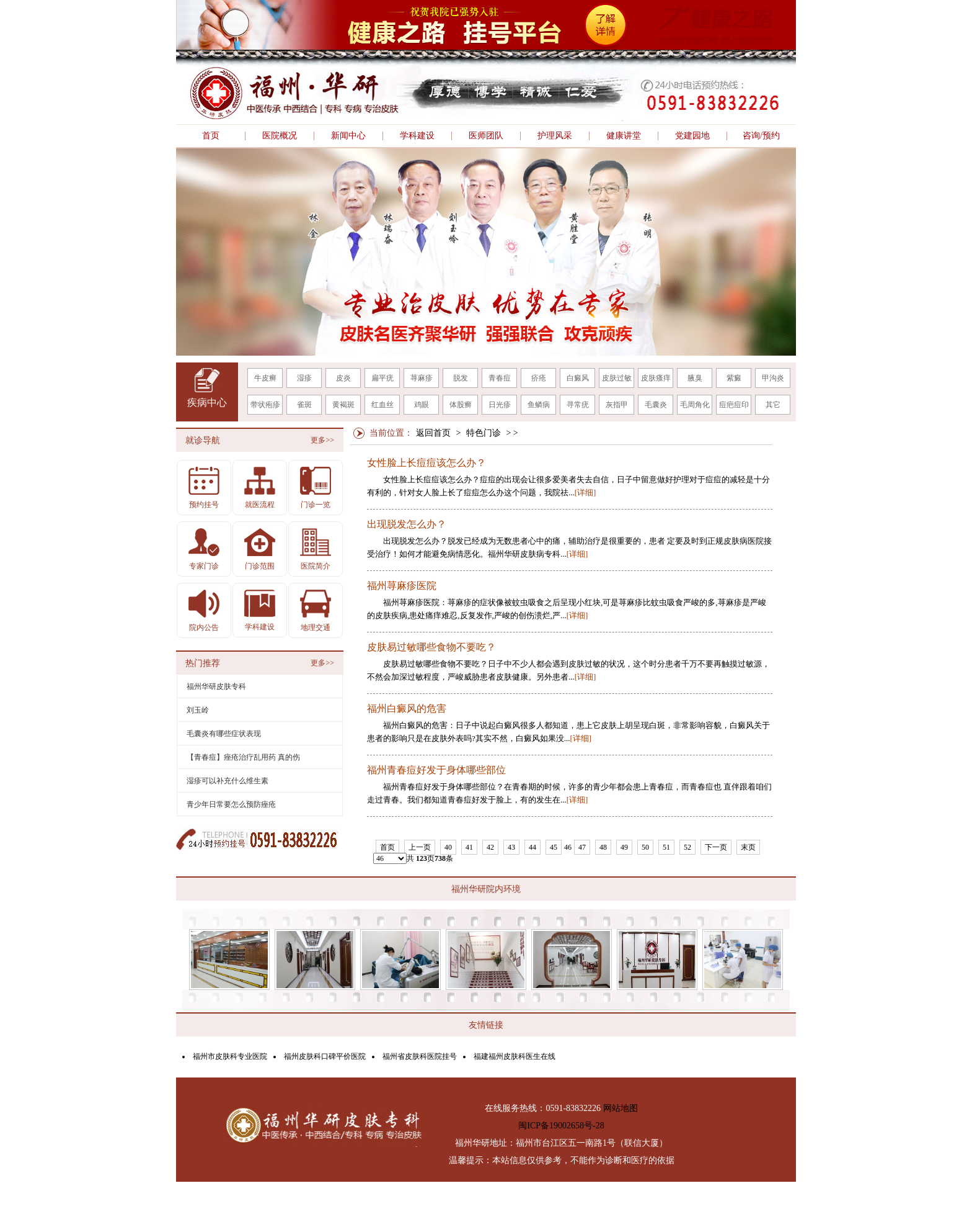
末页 (748, 847)
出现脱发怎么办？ (406, 524)
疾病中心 (207, 402)
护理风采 (554, 136)
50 (645, 847)
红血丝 (382, 404)
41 (469, 847)
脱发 (460, 378)
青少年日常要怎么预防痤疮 (231, 804)
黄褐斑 (343, 404)
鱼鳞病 (539, 404)
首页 (210, 136)
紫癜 (734, 378)
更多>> (322, 440)
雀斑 (304, 404)
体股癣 (460, 404)
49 (624, 847)
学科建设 (417, 136)
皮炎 (343, 378)
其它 (773, 404)
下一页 (716, 847)
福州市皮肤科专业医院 (230, 1056)
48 (603, 847)
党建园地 (692, 136)
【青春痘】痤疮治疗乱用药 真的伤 (243, 757)
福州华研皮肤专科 (216, 686)
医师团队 (486, 136)
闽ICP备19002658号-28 (561, 1125)
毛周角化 (695, 404)
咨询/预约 (761, 136)
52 (687, 847)
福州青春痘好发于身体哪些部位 (436, 770)
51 (666, 847)
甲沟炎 (773, 378)
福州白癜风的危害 (406, 709)
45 (553, 847)
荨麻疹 (421, 378)
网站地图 (620, 1108)
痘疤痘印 (734, 404)
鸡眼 (421, 404)
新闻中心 (348, 136)
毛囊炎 (656, 404)
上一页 (420, 847)
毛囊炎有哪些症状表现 (224, 733)
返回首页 (433, 433)
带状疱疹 (265, 404)
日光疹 (499, 404)
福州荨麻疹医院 (401, 586)
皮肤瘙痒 (656, 378)
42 (490, 847)
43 (511, 847)
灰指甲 (617, 404)
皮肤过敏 (617, 378)
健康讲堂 (623, 136)
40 (448, 847)
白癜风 (578, 378)
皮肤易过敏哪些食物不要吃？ (431, 647)
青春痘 (499, 378)
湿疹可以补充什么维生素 (227, 780)
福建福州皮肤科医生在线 (514, 1056)
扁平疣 (382, 378)
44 (532, 847)
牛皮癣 (265, 378)
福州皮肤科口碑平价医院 (325, 1056)
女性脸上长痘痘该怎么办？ (426, 463)
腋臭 (694, 378)
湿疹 (304, 378)
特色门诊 (483, 433)
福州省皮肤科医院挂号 (419, 1056)
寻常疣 (578, 404)
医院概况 (279, 136)
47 (582, 847)
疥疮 (538, 378)
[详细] (585, 492)
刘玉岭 (198, 710)
